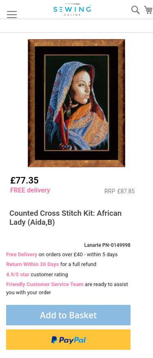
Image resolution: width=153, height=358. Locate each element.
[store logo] (72, 10)
